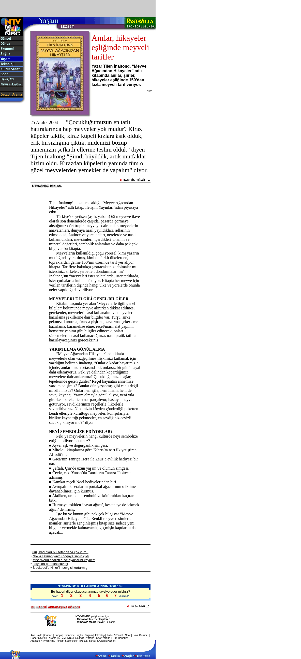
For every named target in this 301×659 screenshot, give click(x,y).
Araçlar (35, 640)
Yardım (90, 638)
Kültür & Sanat (115, 635)
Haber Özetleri (39, 638)
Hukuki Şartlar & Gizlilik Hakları (97, 640)
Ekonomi (69, 635)
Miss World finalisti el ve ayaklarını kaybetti (64, 560)
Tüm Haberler (120, 638)
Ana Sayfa (36, 635)
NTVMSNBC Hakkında (71, 638)
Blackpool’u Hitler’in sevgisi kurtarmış (60, 568)
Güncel (48, 635)
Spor (127, 635)
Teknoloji (99, 635)
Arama (52, 638)
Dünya (58, 635)
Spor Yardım (103, 638)
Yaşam (89, 635)
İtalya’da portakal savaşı (50, 564)
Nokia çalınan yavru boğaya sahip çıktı (61, 556)
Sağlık (79, 635)
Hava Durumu (140, 635)
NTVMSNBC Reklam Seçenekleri (59, 640)
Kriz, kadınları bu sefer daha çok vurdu (60, 552)
